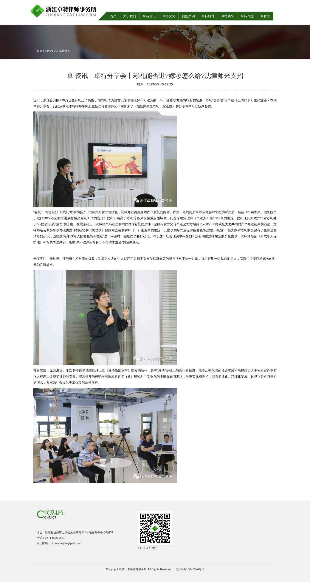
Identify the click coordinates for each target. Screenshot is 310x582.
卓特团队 (227, 16)
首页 (113, 16)
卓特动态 (64, 50)
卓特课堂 (247, 16)
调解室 (265, 16)
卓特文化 (168, 16)
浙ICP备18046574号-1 (189, 569)
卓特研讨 (208, 16)
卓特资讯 (149, 16)
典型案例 (188, 16)
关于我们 (129, 16)
